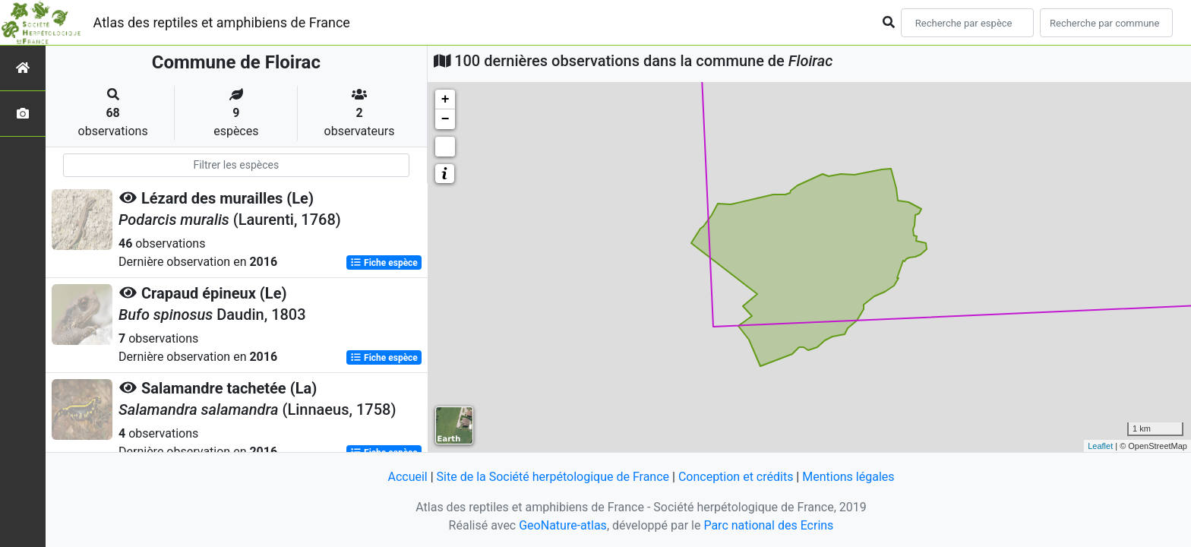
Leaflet (1100, 446)
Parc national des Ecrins (768, 525)
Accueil (407, 477)
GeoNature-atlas (563, 525)
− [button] (445, 119)
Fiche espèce (384, 263)
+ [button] (445, 99)
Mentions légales (848, 477)
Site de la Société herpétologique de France (553, 477)
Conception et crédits (736, 477)
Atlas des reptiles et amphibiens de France (221, 22)
